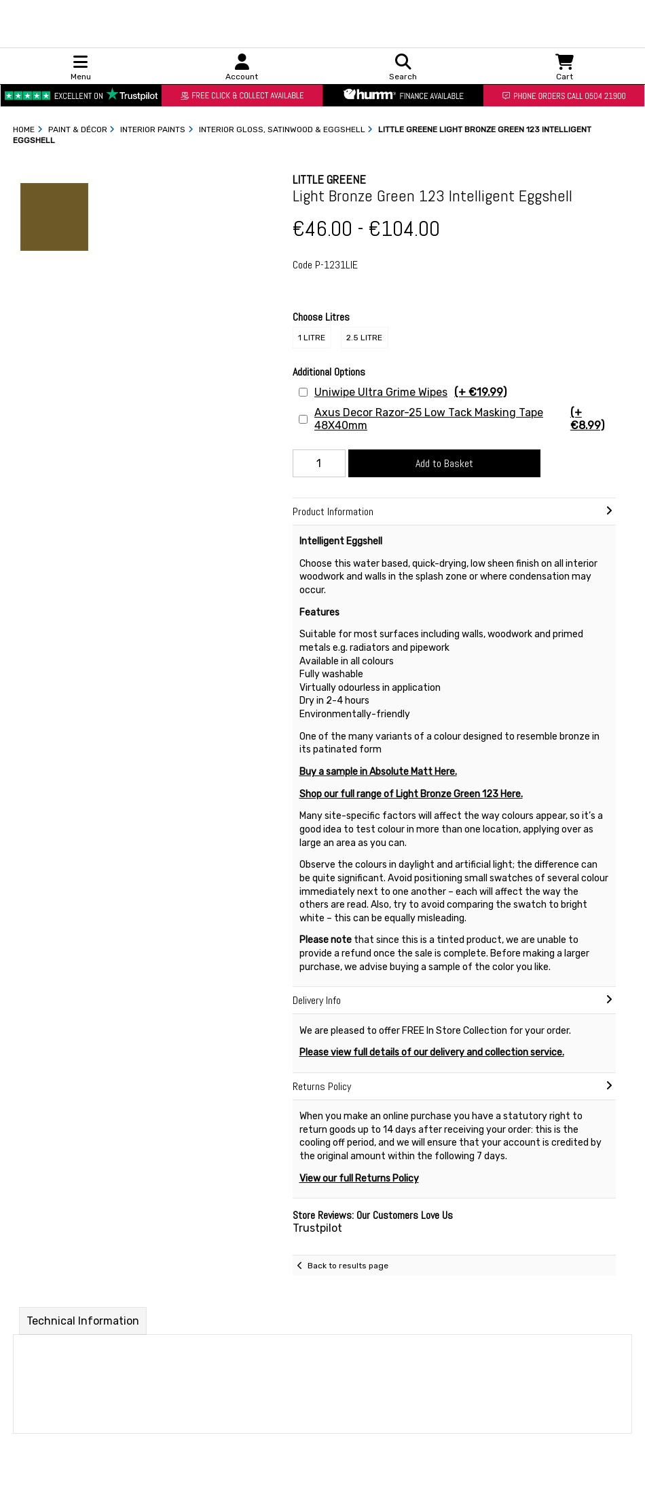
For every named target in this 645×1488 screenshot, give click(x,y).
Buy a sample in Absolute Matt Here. (378, 772)
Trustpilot (317, 1228)
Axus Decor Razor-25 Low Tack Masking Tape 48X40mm (463, 419)
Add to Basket (444, 463)
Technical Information (82, 1320)
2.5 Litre (364, 337)
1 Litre (311, 337)
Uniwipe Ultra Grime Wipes (410, 392)
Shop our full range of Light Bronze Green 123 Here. (411, 794)
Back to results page (348, 1265)
